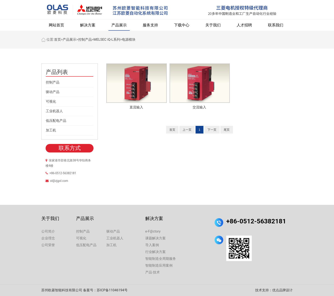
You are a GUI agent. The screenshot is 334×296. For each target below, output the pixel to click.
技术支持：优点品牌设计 (274, 290)
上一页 (187, 129)
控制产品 (85, 39)
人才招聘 (244, 25)
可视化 (51, 101)
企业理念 (48, 238)
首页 (57, 39)
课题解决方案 (155, 238)
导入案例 (152, 245)
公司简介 (48, 231)
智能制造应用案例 (159, 265)
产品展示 (119, 25)
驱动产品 (52, 92)
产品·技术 (152, 272)
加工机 (51, 130)
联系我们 (275, 25)
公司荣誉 (48, 245)
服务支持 (150, 25)
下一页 (211, 129)
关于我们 (213, 25)
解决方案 (87, 25)
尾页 (227, 129)
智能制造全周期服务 (160, 259)
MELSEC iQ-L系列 (107, 39)
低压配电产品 (56, 121)
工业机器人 (54, 111)
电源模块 (128, 39)
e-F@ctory (153, 231)
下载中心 (181, 25)
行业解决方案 (155, 252)
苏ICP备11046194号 (112, 290)
